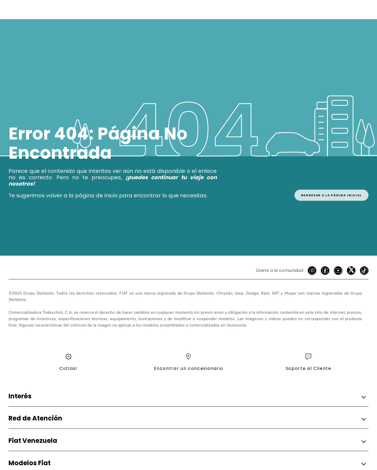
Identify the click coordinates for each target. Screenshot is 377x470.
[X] (351, 270)
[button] (187, 396)
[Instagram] (312, 270)
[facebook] (325, 270)
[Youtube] (338, 270)
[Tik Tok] (364, 270)
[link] (331, 189)
